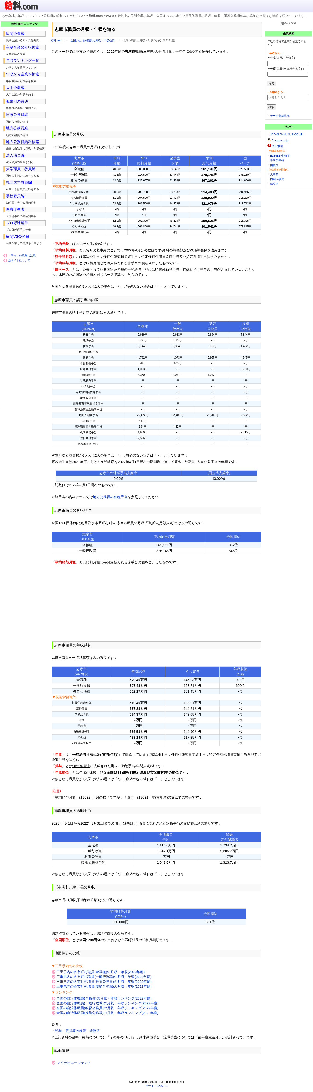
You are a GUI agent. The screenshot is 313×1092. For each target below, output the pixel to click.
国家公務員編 (17, 115)
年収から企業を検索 (22, 74)
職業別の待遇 (17, 101)
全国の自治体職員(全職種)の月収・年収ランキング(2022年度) (103, 998)
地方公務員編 (17, 128)
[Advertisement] (156, 92)
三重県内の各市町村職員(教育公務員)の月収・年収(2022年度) (103, 981)
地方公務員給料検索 (22, 142)
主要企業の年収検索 (22, 47)
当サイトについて (19, 260)
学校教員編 (15, 196)
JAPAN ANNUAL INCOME (286, 134)
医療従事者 (15, 209)
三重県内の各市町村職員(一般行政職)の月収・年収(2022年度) (103, 977)
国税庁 (274, 165)
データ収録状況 (280, 115)
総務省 (274, 183)
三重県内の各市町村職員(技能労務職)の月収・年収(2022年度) (103, 986)
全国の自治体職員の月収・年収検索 (92, 40)
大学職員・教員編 (20, 169)
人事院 (274, 174)
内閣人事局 (277, 179)
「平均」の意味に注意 (22, 255)
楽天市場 (277, 146)
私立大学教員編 (19, 182)
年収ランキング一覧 (22, 61)
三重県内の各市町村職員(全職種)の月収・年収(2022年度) (100, 972)
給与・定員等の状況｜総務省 (77, 1031)
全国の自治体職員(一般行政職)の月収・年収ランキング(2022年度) (107, 1003)
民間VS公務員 (17, 237)
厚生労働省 (277, 160)
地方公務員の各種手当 (110, 497)
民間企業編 (15, 34)
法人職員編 (15, 155)
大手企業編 (15, 88)
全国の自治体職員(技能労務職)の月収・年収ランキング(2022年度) (107, 1013)
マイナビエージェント (73, 1063)
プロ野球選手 (17, 223)
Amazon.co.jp (280, 140)
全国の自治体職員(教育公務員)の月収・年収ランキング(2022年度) (107, 1008)
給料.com (56, 40)
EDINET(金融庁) (280, 155)
